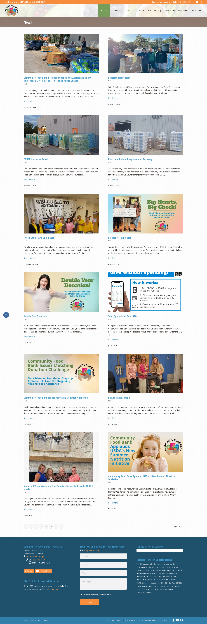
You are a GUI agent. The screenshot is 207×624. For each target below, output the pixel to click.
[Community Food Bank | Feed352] (11, 10)
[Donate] (29, 571)
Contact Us (157, 2)
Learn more (55, 589)
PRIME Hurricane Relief (36, 159)
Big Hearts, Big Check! (120, 237)
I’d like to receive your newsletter (97, 594)
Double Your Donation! (35, 316)
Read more (29, 101)
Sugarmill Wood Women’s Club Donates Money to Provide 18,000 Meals (58, 487)
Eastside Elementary (119, 77)
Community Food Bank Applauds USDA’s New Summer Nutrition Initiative (142, 478)
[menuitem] (24, 2)
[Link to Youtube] (197, 2)
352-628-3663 (39, 559)
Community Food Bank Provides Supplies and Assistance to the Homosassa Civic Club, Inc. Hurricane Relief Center (57, 79)
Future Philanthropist (119, 397)
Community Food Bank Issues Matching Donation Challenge (56, 397)
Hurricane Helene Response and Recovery (130, 159)
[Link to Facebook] (193, 2)
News (28, 22)
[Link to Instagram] (201, 2)
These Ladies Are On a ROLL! (39, 237)
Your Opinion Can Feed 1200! (123, 316)
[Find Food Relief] (43, 571)
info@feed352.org (91, 550)
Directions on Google (35, 556)
